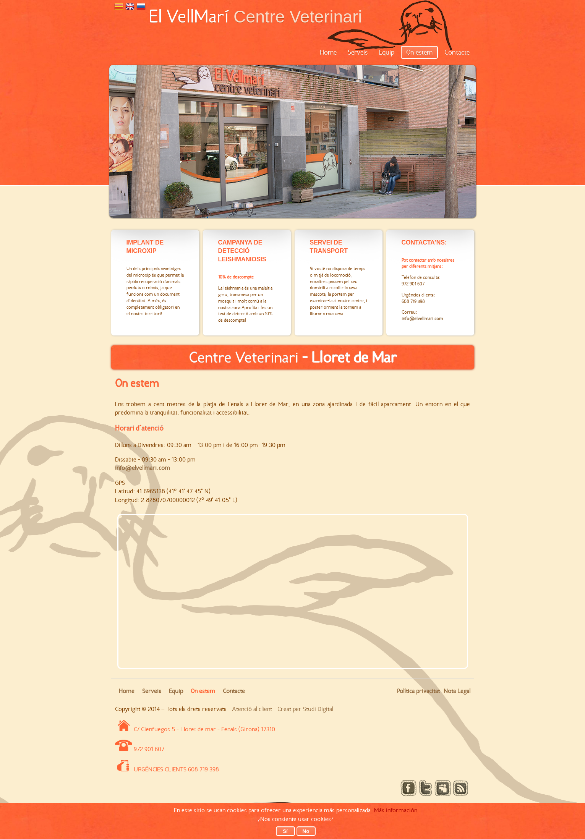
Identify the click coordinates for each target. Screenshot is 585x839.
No (306, 831)
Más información (395, 810)
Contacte (457, 52)
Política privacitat (418, 691)
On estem (419, 52)
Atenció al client (252, 709)
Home (328, 52)
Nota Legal (457, 691)
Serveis (358, 52)
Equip (386, 52)
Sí (285, 831)
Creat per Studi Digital (305, 709)
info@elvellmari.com (142, 468)
